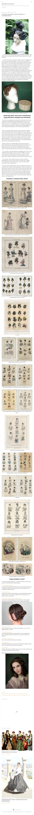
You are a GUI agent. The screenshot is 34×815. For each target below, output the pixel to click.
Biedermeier (22, 693)
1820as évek (6, 693)
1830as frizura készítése (6, 626)
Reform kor (16, 695)
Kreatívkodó (12, 695)
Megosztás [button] (3, 692)
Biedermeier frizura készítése (7, 638)
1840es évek (14, 693)
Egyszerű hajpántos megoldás (7, 585)
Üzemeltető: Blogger (17, 809)
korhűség (8, 695)
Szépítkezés (24, 695)
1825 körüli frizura (5, 642)
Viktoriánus (28, 695)
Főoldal (4, 7)
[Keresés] (31, 2)
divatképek (26, 693)
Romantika (20, 695)
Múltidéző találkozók (8, 4)
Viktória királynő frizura (6, 632)
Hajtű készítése (5, 647)
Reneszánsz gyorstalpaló (9, 752)
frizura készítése (4, 695)
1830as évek (10, 693)
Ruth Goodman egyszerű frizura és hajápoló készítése (12, 598)
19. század (18, 693)
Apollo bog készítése (6, 592)
